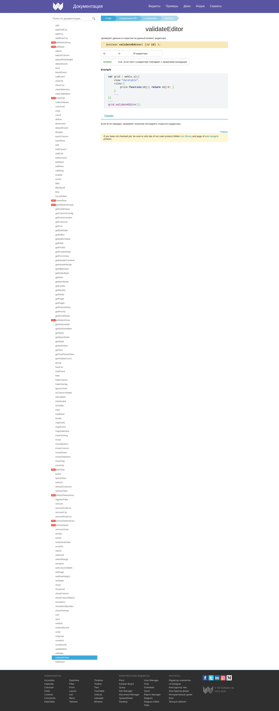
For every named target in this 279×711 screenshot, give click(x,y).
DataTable (49, 701)
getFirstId (60, 247)
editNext (59, 162)
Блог (171, 698)
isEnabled (60, 397)
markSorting (61, 435)
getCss (58, 226)
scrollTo (59, 546)
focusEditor (61, 196)
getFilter (59, 243)
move (58, 439)
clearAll (59, 81)
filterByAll (60, 187)
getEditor (60, 234)
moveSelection (62, 456)
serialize (59, 563)
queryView (60, 478)
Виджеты (154, 6)
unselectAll (61, 644)
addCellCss (61, 29)
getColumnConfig (64, 213)
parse (58, 474)
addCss (59, 34)
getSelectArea (62, 320)
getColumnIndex (63, 217)
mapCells (60, 422)
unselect (59, 640)
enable (58, 175)
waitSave (60, 661)
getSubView (61, 345)
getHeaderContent (64, 260)
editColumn (61, 157)
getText (59, 350)
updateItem (61, 649)
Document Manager (129, 694)
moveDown (61, 452)
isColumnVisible (63, 392)
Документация (88, 6)
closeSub (60, 98)
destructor (60, 123)
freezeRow (60, 200)
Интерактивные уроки (180, 694)
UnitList (98, 694)
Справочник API (128, 18)
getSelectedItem (63, 328)
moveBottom (61, 444)
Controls (48, 694)
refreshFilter (61, 491)
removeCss (61, 512)
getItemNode (62, 281)
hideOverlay (61, 384)
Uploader (99, 698)
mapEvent (60, 427)
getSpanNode (62, 337)
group (58, 362)
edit (57, 145)
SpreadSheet (126, 698)
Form (72, 687)
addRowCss (61, 38)
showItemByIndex (64, 606)
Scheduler (149, 687)
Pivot (121, 680)
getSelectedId (62, 324)
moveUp (59, 465)
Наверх (224, 132)
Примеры (172, 6)
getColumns (61, 222)
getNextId (60, 290)
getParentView (62, 307)
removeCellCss (63, 508)
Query (122, 687)
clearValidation (62, 93)
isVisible (59, 405)
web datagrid (211, 136)
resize (58, 538)
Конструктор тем (178, 687)
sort (57, 614)
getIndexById (62, 273)
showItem (60, 602)
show (58, 585)
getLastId (60, 286)
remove (59, 503)
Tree (96, 687)
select (58, 550)
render (58, 533)
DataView (74, 680)
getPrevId (60, 311)
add (57, 25)
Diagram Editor (151, 701)
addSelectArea (62, 42)
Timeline (98, 680)
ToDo (146, 705)
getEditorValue (62, 239)
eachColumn (61, 136)
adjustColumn (62, 55)
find (57, 192)
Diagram (148, 698)
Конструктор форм (179, 691)
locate (58, 418)
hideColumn (61, 380)
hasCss (59, 367)
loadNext (59, 414)
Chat (146, 684)
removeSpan (62, 525)
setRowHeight (62, 576)
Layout (72, 691)
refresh (58, 482)
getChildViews (62, 209)
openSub (60, 469)
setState (59, 580)
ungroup (59, 636)
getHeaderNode (63, 264)
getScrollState (62, 315)
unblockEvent (62, 627)
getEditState (61, 230)
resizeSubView (63, 542)
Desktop (123, 701)
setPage (59, 572)
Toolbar (98, 684)
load (57, 409)
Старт (108, 18)
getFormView (62, 256)
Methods (169, 18)
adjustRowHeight (64, 59)
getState (59, 341)
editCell (59, 153)
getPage (59, 298)
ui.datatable (151, 18)
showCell (60, 589)
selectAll (59, 555)
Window (98, 701)
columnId (60, 106)
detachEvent (61, 128)
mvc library (186, 136)
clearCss (59, 85)
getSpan (59, 333)
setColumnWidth (63, 567)
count (58, 115)
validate (59, 653)
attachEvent (61, 63)
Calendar (49, 684)
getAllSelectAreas (64, 204)
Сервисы (216, 6)
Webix (208, 690)
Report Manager (152, 694)
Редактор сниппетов (179, 680)
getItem (59, 277)
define (58, 119)
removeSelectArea (64, 521)
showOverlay (62, 610)
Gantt (147, 691)
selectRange (61, 559)
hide (57, 375)
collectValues (62, 102)
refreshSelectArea (64, 495)
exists (58, 179)
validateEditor (62, 657)
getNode (59, 294)
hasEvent (60, 371)
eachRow (60, 140)
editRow (59, 166)
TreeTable (99, 691)
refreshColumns (63, 486)
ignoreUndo (61, 388)
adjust (58, 51)
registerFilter (61, 499)
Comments (50, 698)
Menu (72, 698)
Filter (71, 684)
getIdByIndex (62, 268)
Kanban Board (126, 684)
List (71, 694)
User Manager (151, 680)
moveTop (60, 461)
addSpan (60, 46)
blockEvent (61, 72)
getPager (60, 303)
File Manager (126, 691)
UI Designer (175, 684)
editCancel (60, 149)
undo (57, 632)
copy (57, 110)
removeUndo (62, 529)
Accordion (49, 680)
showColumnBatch (65, 597)
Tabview (73, 701)
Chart (47, 691)
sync (57, 619)
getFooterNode (63, 251)
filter (57, 183)
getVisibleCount (63, 358)
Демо (187, 6)
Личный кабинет (177, 701)
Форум (200, 6)
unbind (58, 623)
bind (57, 68)
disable (59, 132)
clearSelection (62, 89)
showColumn (62, 593)
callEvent (60, 76)
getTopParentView (64, 354)
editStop (59, 170)
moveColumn (62, 448)
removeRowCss (63, 516)
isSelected (60, 401)
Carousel (49, 687)
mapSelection (62, 431)
